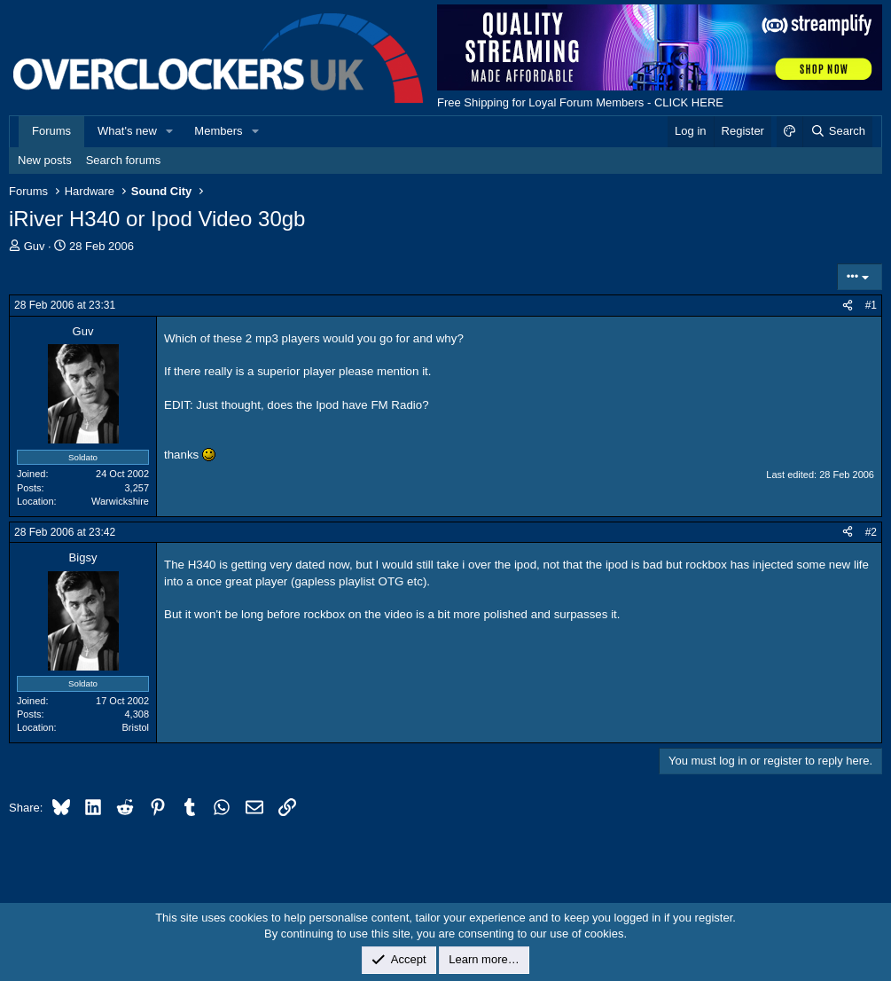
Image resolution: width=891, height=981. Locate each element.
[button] (170, 131)
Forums (51, 130)
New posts (45, 160)
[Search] (837, 131)
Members (218, 130)
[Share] (847, 305)
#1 (871, 305)
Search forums (123, 160)
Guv (34, 246)
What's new (127, 130)
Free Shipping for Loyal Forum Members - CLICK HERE (580, 102)
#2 (871, 532)
